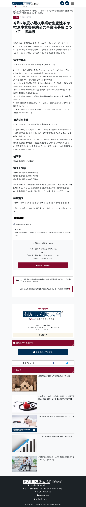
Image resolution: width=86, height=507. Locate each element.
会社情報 (42, 335)
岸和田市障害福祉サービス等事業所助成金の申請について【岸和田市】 (56, 458)
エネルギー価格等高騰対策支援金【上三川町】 (55, 437)
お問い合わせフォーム (43, 499)
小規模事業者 (20, 224)
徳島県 (28, 224)
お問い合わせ (43, 266)
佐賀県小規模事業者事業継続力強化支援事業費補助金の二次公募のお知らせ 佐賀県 (43, 280)
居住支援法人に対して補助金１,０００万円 (54, 376)
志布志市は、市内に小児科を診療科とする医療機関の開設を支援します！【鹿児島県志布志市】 (56, 397)
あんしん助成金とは (43, 492)
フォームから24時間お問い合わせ (67, 3)
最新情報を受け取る (43, 352)
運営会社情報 (43, 495)
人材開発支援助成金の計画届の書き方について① (56, 416)
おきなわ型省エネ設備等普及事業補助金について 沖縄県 (45, 289)
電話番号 (62, 3)
